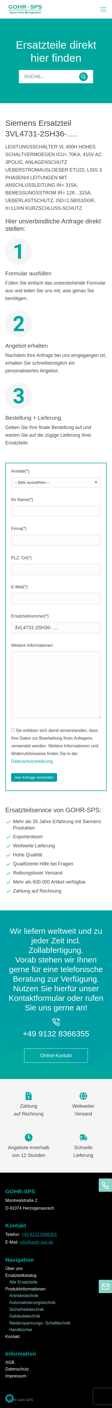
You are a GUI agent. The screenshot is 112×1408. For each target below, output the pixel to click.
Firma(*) (19, 528)
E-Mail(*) (19, 587)
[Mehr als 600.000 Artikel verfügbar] (56, 882)
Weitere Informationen (32, 645)
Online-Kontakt (56, 1055)
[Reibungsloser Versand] (56, 873)
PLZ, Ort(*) (21, 558)
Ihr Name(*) (22, 499)
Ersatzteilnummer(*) (30, 616)
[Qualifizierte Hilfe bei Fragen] (56, 864)
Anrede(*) (20, 471)
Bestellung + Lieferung (33, 418)
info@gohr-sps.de (36, 1242)
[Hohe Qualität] (56, 855)
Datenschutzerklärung (32, 761)
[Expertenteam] (56, 837)
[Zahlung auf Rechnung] (56, 891)
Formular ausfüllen (28, 273)
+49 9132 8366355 (56, 1033)
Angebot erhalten (26, 346)
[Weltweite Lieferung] (56, 846)
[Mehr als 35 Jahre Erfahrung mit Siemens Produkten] (56, 825)
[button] (103, 9)
